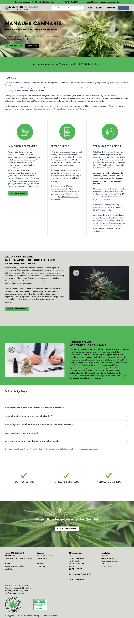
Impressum (104, 556)
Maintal (7, 585)
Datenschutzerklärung (108, 558)
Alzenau (22, 593)
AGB (102, 563)
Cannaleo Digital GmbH (29, 615)
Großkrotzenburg (11, 593)
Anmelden (123, 8)
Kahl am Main (17, 590)
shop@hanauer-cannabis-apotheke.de (83, 449)
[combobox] (67, 8)
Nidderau (24, 585)
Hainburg (27, 590)
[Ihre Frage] (67, 398)
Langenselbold (18, 588)
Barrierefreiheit (106, 566)
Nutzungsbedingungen (109, 561)
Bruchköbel (15, 585)
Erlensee (8, 588)
